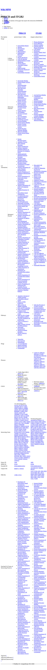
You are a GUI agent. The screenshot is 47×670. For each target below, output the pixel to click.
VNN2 (32, 445)
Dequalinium (21, 342)
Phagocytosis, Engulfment (37, 177)
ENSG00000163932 (19, 466)
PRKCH (42, 438)
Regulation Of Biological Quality (22, 642)
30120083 (20, 384)
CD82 (39, 421)
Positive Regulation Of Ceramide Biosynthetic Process (24, 276)
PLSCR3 (16, 445)
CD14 (32, 421)
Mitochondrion (22, 51)
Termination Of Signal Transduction (23, 165)
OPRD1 (26, 439)
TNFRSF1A (26, 457)
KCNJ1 (24, 430)
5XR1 (35, 477)
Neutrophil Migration (39, 265)
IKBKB (16, 427)
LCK (23, 432)
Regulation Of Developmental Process (24, 549)
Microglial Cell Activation (38, 165)
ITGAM (33, 430)
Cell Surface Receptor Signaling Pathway (23, 546)
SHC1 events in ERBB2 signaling (22, 305)
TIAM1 (21, 457)
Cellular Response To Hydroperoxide (23, 251)
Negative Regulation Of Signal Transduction (24, 518)
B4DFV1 (16, 468)
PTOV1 (16, 450)
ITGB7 (16, 430)
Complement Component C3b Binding (38, 98)
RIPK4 (22, 453)
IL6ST (20, 427)
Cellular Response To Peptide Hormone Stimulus (23, 632)
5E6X (42, 475)
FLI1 (20, 418)
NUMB (22, 439)
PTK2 (36, 439)
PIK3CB (25, 442)
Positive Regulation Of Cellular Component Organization (24, 612)
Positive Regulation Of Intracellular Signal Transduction (24, 514)
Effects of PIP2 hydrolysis (22, 302)
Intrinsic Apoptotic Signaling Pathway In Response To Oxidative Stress (24, 150)
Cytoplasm (20, 50)
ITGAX (37, 430)
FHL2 (40, 426)
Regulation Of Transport (21, 582)
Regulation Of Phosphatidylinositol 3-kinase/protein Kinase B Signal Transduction (24, 606)
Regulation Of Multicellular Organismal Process (23, 501)
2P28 (45, 471)
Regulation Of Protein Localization (23, 636)
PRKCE (33, 438)
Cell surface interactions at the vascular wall (38, 315)
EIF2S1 (16, 417)
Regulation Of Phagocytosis (37, 648)
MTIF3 (37, 433)
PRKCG (37, 438)
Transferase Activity (23, 119)
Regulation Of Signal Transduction (23, 487)
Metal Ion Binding (22, 131)
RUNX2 (26, 453)
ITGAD (44, 429)
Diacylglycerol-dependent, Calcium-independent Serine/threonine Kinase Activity (23, 97)
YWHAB (19, 459)
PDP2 (22, 441)
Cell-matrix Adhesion (39, 187)
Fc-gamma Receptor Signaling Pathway (39, 515)
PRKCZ (16, 448)
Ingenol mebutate (22, 345)
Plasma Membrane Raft (40, 66)
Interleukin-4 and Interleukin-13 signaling (40, 322)
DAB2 (26, 414)
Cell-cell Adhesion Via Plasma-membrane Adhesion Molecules (40, 256)
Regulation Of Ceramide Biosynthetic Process (24, 272)
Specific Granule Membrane (38, 62)
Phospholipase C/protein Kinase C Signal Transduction (23, 260)
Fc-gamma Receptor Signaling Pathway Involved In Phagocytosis (23, 198)
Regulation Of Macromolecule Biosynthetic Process (23, 652)
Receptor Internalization (40, 198)
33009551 (36, 390)
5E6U (32, 475)
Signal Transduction (23, 146)
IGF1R (27, 426)
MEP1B (19, 436)
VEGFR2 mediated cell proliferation (24, 319)
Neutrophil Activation (23, 203)
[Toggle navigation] (1, 14)
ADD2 (16, 408)
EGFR (27, 415)
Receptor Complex (39, 64)
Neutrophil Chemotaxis (40, 196)
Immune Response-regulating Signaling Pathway (39, 612)
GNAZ (20, 421)
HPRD (6, 28)
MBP (15, 436)
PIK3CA (20, 442)
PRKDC (21, 448)
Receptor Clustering (39, 213)
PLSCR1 (24, 444)
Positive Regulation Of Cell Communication (24, 521)
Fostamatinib (21, 348)
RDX (42, 441)
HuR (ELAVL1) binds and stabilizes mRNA (23, 316)
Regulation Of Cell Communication (23, 491)
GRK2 (24, 421)
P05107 (33, 469)
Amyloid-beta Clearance (37, 251)
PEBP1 (16, 442)
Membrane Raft (38, 67)
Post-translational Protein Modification (23, 222)
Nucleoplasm (21, 48)
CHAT (20, 412)
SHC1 (19, 454)
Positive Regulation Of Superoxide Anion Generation (24, 178)
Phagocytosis (37, 175)
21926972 (20, 376)
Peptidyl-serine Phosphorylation (22, 159)
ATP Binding (21, 112)
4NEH (32, 474)
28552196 (24, 391)
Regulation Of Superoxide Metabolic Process (40, 568)
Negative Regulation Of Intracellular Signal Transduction (24, 624)
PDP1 (19, 441)
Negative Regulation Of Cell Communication (24, 505)
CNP (23, 412)
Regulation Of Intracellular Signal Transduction (23, 483)
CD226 (36, 421)
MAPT (26, 435)
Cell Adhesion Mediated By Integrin (39, 204)
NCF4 (19, 438)
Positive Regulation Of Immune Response (40, 623)
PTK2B (26, 448)
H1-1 (20, 423)
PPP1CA (16, 447)
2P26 (42, 471)
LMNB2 (16, 433)
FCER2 (36, 426)
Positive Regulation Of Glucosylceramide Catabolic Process (24, 281)
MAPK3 (21, 435)
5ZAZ (39, 477)
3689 (32, 462)
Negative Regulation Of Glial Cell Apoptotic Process (24, 187)
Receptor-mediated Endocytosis (39, 173)
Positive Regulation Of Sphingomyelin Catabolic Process (24, 285)
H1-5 (23, 423)
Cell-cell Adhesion (39, 253)
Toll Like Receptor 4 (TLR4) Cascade (39, 305)
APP (23, 409)
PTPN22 (21, 450)
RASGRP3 (17, 453)
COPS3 (44, 421)
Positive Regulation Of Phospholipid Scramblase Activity (24, 264)
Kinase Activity (22, 118)
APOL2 (40, 420)
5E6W (39, 475)
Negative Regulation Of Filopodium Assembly (24, 238)
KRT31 (33, 432)
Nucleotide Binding (23, 80)
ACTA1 (16, 405)
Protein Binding (22, 110)
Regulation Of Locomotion (21, 615)
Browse (6, 18)
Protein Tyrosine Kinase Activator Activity (22, 125)
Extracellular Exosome (24, 72)
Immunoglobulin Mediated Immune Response (22, 155)
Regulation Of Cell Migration (23, 585)
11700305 (6, 22)
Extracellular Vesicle (39, 76)
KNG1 (41, 430)
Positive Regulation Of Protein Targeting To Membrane (40, 247)
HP (31, 427)
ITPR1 (20, 430)
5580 (15, 462)
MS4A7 (33, 433)
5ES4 (32, 477)
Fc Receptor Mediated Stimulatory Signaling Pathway (40, 506)
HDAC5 (16, 424)
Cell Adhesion (37, 183)
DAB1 (37, 424)
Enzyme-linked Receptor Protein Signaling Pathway (23, 553)
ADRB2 (26, 408)
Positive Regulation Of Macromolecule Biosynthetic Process (24, 570)
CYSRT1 (37, 423)
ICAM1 (35, 427)
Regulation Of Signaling (21, 494)
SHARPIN (38, 442)
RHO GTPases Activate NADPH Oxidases (24, 325)
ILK (40, 429)
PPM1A (26, 445)
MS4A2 (24, 436)
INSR (23, 427)
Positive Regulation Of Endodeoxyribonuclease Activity (24, 173)
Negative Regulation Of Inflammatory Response (24, 229)
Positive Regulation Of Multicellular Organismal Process (24, 628)
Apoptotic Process (22, 142)
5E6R (39, 474)
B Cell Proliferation (23, 202)
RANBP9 (37, 441)
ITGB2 (39, 33)
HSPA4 (23, 426)
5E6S (42, 474)
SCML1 (33, 442)
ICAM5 (37, 429)
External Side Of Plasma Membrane (39, 47)
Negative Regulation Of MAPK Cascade (24, 216)
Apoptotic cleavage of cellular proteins (23, 296)
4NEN (36, 474)
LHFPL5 (44, 432)
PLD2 (20, 444)
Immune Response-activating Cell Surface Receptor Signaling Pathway (40, 520)
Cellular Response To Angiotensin (23, 268)
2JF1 (39, 471)
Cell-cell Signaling (39, 192)
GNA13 (16, 421)
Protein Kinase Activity (24, 82)
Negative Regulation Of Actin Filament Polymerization (24, 169)
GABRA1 (17, 420)
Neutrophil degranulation (21, 328)
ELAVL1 (21, 417)
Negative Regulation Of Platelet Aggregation (24, 254)
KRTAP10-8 (38, 432)
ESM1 (32, 426)
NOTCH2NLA (34, 435)
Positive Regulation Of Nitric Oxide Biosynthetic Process (40, 225)
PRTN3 (33, 439)
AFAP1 (16, 409)
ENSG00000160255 (36, 466)
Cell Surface (37, 49)
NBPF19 (41, 433)
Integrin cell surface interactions (39, 319)
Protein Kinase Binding (24, 122)
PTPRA (16, 451)
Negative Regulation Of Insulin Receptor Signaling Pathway (24, 225)
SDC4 (16, 454)
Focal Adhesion (38, 43)
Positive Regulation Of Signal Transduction (24, 527)
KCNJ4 (16, 432)
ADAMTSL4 (34, 420)
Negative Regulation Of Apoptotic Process (24, 213)
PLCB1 (16, 444)
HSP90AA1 (17, 426)
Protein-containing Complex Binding (39, 115)
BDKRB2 (16, 411)
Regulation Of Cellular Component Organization (24, 531)
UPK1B (42, 444)
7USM (36, 478)
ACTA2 (21, 405)
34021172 (20, 373)
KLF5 (20, 432)
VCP (15, 459)
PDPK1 (27, 441)
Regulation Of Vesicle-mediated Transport (40, 561)
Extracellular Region (23, 45)
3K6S (35, 472)
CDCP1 (16, 412)
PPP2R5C (26, 447)
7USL (32, 478)
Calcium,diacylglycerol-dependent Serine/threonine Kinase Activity (40, 511)
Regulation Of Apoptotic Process (22, 579)
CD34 (25, 411)
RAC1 (20, 451)
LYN (20, 433)
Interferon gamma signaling (22, 331)
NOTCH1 (16, 439)
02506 (32, 464)
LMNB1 (27, 432)
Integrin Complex (38, 45)
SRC (21, 456)
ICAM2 (39, 427)
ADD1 (25, 406)
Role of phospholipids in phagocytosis (23, 310)
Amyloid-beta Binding (40, 95)
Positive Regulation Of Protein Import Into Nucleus (24, 206)
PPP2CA (21, 447)
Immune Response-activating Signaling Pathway (39, 573)
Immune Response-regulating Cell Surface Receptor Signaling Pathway (40, 536)
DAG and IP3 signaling (24, 308)
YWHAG (24, 459)
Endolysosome (21, 68)
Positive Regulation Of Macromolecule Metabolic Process (24, 562)
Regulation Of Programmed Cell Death (22, 592)
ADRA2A (20, 408)
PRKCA (33, 436)
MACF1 (24, 433)
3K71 (39, 472)
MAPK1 (16, 435)
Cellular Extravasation (40, 222)
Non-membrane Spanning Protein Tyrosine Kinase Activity (22, 107)
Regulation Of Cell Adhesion (23, 645)
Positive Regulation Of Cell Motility (24, 588)
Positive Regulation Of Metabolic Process (24, 537)
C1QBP (22, 411)
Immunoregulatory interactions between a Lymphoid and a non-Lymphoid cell (40, 310)
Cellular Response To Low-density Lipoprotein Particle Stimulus (39, 242)
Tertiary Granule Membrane (38, 71)
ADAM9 (16, 406)
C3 (43, 420)
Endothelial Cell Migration (38, 219)
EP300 (25, 417)
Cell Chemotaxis (22, 240)
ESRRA (16, 418)
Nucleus (20, 47)
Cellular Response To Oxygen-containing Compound (23, 558)
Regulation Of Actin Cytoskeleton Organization (23, 182)
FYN (27, 418)
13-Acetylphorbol (22, 343)
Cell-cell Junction (22, 59)
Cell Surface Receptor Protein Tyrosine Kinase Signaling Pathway (23, 542)
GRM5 (28, 421)
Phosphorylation (38, 598)
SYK (42, 442)
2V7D (32, 472)
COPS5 (33, 423)
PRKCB (37, 436)
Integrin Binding (38, 101)
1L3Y (32, 471)
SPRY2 (23, 454)
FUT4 (43, 426)
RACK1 (24, 451)
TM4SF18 (37, 444)
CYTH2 (33, 424)
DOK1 (41, 424)
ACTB (25, 405)
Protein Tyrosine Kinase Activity (22, 102)
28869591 (41, 383)
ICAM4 (33, 429)
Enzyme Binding (22, 121)
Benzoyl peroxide (22, 346)
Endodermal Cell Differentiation (38, 210)
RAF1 (28, 451)
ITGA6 (16, 429)
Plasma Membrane (23, 57)
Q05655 (21, 468)
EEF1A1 (23, 415)
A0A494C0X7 (34, 468)
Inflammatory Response (40, 181)
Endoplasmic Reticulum (21, 53)
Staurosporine (21, 340)
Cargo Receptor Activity (38, 112)
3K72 (42, 472)
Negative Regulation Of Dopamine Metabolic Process (40, 232)
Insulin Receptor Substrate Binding (22, 129)
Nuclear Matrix (22, 63)
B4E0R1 (41, 468)
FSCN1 (24, 418)
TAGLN (16, 457)
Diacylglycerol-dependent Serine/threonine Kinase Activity (22, 90)
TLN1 (32, 444)
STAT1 (24, 456)
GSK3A (16, 423)
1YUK (36, 471)
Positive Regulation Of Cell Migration (24, 576)
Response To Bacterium (40, 608)
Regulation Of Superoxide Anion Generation (39, 546)
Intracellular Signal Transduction (23, 193)
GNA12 (26, 420)
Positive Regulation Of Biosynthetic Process (24, 534)
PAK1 (16, 441)
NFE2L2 (23, 438)
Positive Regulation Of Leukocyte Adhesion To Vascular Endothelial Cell (40, 261)
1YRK (16, 475)
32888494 (36, 386)
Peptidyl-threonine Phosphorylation (22, 162)
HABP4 (27, 423)
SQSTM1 (16, 456)
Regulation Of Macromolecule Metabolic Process (22, 619)
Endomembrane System (24, 60)
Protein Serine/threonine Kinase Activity (22, 85)
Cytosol (20, 56)
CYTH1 (22, 414)
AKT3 (20, 409)
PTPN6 (26, 450)
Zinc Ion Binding (22, 116)
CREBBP (16, 414)
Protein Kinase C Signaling (22, 245)
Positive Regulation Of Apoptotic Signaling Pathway (24, 290)
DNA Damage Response (21, 144)
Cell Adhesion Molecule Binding (39, 119)
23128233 (20, 387)
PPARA (21, 445)
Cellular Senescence (23, 257)
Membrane (20, 62)
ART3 (26, 409)
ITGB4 (24, 429)
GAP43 (22, 420)
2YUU (20, 475)
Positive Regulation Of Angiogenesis (40, 228)
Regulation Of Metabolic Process (22, 599)
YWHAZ (16, 460)
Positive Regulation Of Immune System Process (40, 552)
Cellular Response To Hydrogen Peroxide (23, 242)
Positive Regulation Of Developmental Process (24, 639)
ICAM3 (43, 427)
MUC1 (28, 436)
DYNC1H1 (17, 415)
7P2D (42, 477)
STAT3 (28, 456)
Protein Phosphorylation (22, 139)
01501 (16, 464)
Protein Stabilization (23, 231)
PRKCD (22, 33)
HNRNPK (21, 424)
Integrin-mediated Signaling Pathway (39, 189)
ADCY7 (21, 406)
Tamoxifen (20, 339)
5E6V (35, 475)
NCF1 (16, 438)
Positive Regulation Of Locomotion (24, 596)
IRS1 (27, 427)
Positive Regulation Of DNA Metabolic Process (24, 234)
